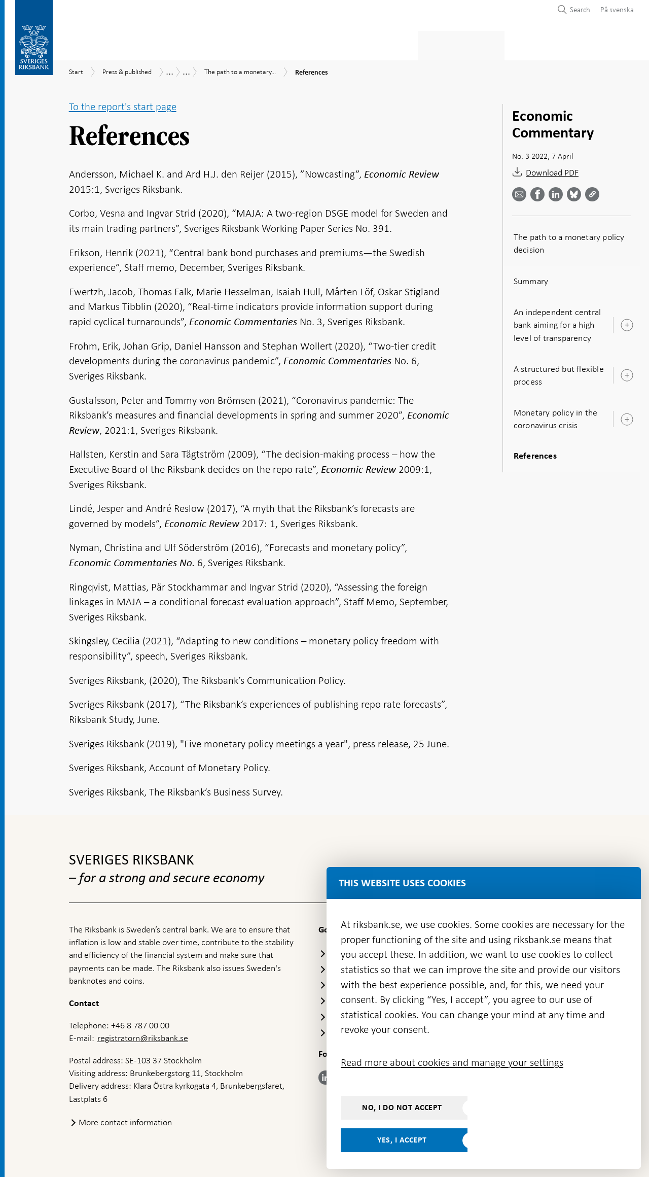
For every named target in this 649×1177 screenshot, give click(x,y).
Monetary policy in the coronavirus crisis (555, 416)
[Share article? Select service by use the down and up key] (567, 191)
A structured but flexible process (559, 372)
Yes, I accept (402, 1140)
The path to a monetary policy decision (569, 240)
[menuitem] (614, 9)
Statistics (89, 44)
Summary (531, 278)
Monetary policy (245, 44)
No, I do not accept (402, 1107)
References (535, 453)
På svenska (617, 9)
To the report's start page (122, 103)
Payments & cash (160, 44)
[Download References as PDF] (571, 170)
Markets (403, 44)
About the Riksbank (561, 44)
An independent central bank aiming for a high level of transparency (557, 321)
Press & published (472, 44)
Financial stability (333, 44)
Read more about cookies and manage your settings (452, 1062)
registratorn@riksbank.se (142, 1035)
